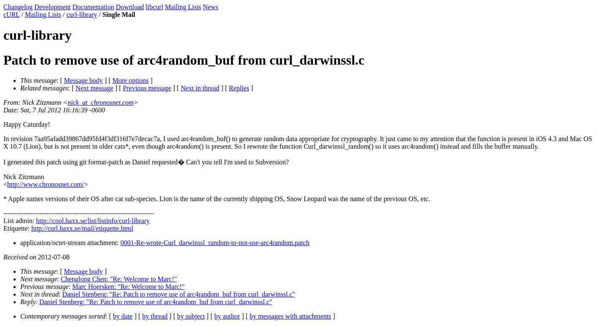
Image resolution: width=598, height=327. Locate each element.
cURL (11, 14)
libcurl (154, 7)
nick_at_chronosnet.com (100, 102)
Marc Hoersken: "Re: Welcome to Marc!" (128, 286)
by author (227, 316)
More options (130, 80)
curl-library (81, 14)
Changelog (18, 7)
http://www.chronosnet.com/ (45, 184)
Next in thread (200, 88)
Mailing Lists (183, 7)
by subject (191, 316)
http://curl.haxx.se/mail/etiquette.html (82, 228)
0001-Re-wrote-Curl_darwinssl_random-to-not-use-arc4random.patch (214, 242)
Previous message (147, 88)
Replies (239, 88)
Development (52, 7)
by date (123, 316)
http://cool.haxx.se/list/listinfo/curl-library (93, 220)
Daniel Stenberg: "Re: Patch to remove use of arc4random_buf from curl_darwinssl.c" (178, 294)
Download (130, 7)
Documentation (93, 7)
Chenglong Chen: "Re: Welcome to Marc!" (119, 279)
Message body (83, 80)
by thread (155, 316)
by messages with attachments (290, 316)
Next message (94, 88)
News (210, 7)
